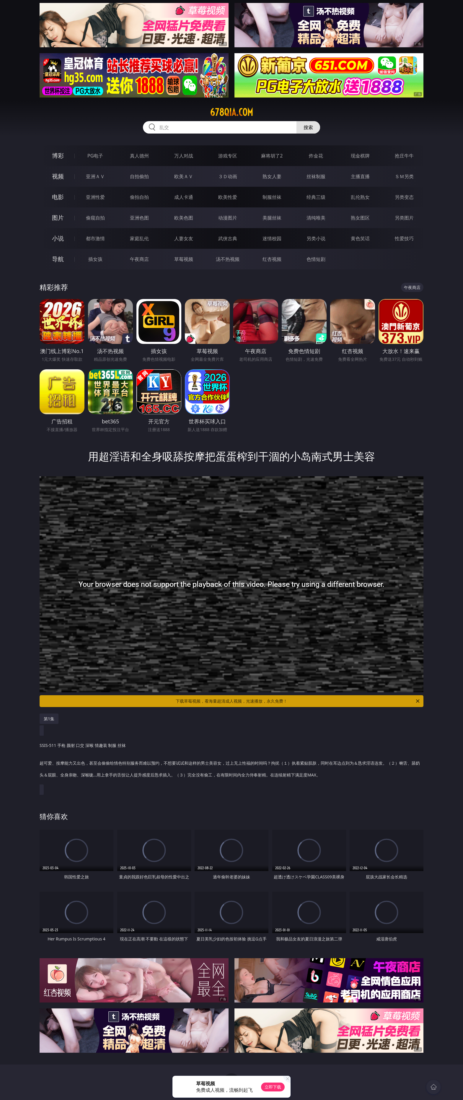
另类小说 (316, 238)
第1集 (49, 719)
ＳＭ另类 (404, 176)
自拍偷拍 (139, 176)
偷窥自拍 (95, 218)
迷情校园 (272, 238)
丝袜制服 (316, 176)
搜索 (308, 127)
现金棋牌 (360, 155)
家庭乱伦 (139, 238)
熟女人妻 (272, 176)
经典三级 (316, 197)
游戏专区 (227, 155)
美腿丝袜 (272, 218)
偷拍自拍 (139, 197)
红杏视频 (272, 259)
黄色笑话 (360, 238)
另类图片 (404, 218)
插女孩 (95, 259)
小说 (58, 238)
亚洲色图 (139, 218)
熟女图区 (360, 218)
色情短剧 (316, 259)
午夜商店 (139, 259)
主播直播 (360, 176)
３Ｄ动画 (227, 176)
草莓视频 (183, 259)
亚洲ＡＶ (95, 176)
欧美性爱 (227, 197)
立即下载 (273, 1087)
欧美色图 (183, 218)
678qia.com (231, 112)
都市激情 (95, 238)
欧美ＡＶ (183, 176)
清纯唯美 (316, 218)
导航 (58, 259)
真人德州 (139, 155)
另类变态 (404, 197)
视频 (58, 176)
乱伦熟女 (360, 197)
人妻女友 (183, 238)
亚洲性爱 (95, 197)
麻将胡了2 (272, 155)
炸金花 (316, 155)
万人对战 (183, 155)
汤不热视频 (227, 259)
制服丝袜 (272, 197)
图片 (58, 218)
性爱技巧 (404, 238)
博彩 (58, 156)
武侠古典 (227, 238)
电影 (58, 197)
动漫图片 (227, 218)
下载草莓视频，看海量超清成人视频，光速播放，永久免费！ (298, 701)
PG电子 (95, 155)
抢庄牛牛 (404, 155)
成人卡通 (183, 197)
